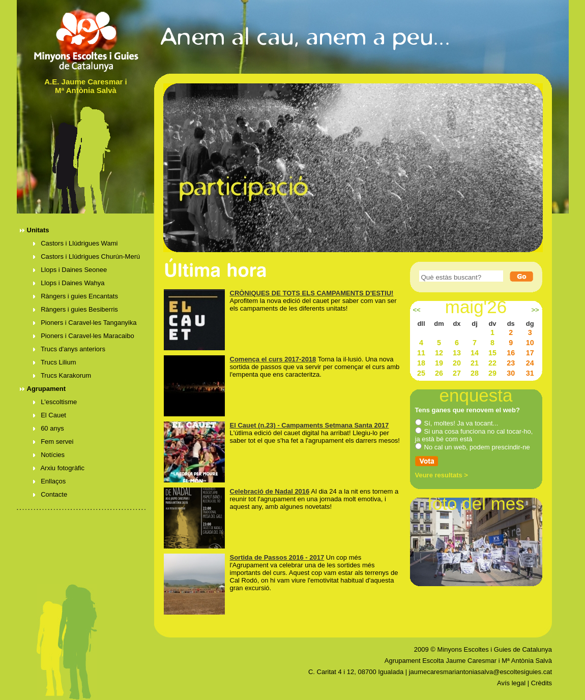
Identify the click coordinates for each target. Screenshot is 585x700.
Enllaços (49, 481)
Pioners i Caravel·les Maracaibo (83, 336)
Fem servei (53, 441)
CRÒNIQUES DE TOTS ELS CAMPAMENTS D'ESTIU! (312, 293)
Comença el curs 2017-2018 (273, 359)
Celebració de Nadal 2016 (270, 491)
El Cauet (50, 415)
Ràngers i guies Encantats (75, 296)
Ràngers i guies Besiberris (75, 309)
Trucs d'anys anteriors (69, 349)
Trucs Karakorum (62, 375)
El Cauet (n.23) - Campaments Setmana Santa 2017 (309, 425)
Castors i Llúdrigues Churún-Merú (86, 256)
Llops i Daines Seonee (70, 269)
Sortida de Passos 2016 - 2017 (277, 557)
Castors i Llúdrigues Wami (75, 243)
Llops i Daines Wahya (69, 283)
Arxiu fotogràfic (59, 468)
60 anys (48, 428)
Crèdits (541, 683)
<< (416, 310)
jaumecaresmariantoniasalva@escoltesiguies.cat (480, 672)
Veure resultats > (441, 475)
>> (535, 310)
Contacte (50, 494)
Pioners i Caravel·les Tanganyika (85, 322)
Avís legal (511, 683)
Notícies (49, 455)
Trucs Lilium (54, 362)
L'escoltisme (55, 402)
